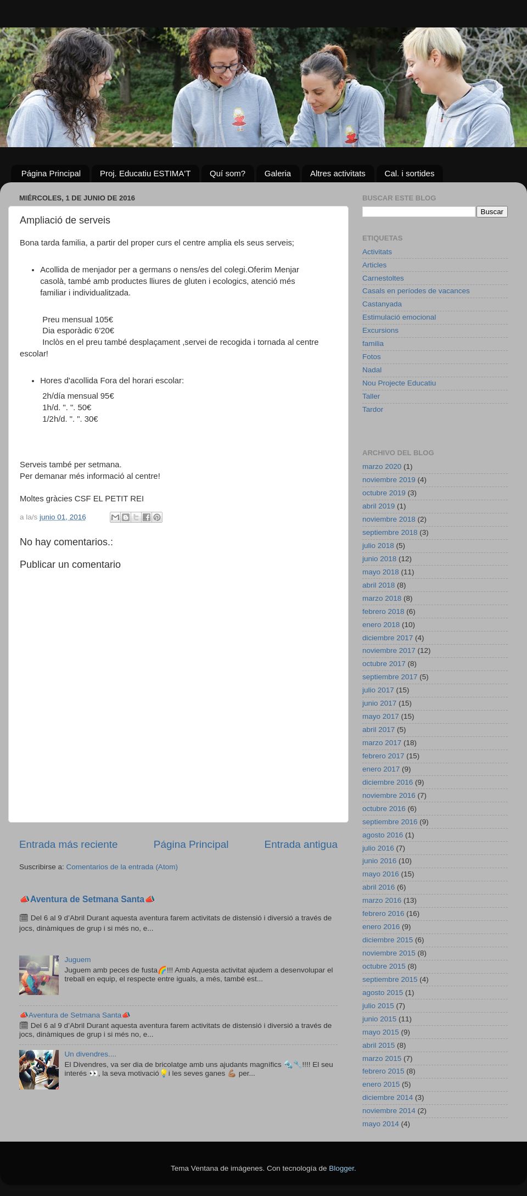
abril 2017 (378, 729)
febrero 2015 (383, 1071)
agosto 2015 (382, 992)
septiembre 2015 (390, 979)
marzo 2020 (381, 466)
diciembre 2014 (387, 1097)
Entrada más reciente (68, 844)
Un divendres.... (90, 1054)
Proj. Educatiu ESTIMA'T (145, 173)
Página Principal (51, 173)
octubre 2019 (384, 493)
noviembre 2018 (389, 519)
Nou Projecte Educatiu (399, 383)
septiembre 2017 (390, 677)
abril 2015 (378, 1045)
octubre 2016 (384, 808)
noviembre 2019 (389, 480)
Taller (371, 396)
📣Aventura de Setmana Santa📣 (87, 899)
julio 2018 (378, 545)
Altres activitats (338, 173)
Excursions (380, 330)
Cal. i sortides (410, 173)
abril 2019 (378, 506)
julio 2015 (378, 1006)
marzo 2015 (381, 1058)
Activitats (377, 252)
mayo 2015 (380, 1032)
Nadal (372, 370)
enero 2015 (381, 1084)
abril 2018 (378, 585)
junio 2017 (379, 703)
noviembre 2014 (389, 1110)
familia (373, 343)
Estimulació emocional (399, 317)
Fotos (371, 357)
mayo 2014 (380, 1124)
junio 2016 (379, 861)
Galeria (278, 173)
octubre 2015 (384, 966)
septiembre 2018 (390, 532)
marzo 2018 (381, 598)
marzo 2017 (381, 743)
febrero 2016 (383, 913)
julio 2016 (378, 848)
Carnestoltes (383, 278)
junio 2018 (379, 559)
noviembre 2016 (389, 795)
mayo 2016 (380, 874)
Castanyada (382, 304)
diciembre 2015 (387, 940)
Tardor (372, 409)
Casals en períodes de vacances (416, 291)
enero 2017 (381, 769)
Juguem (77, 959)
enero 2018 (381, 625)
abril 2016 (378, 887)
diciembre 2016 (387, 782)
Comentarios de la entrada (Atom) (122, 867)
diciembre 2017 (387, 638)
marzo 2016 (381, 900)
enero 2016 (381, 927)
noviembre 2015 (389, 953)
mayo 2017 (380, 716)
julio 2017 (378, 690)
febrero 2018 (383, 611)
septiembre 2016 (390, 822)
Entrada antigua (301, 844)
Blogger (341, 1168)
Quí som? (227, 173)
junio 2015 (379, 1019)
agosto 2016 (382, 835)
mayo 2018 (380, 572)
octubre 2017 (384, 664)
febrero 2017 (383, 756)
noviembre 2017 (389, 650)
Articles (374, 265)
